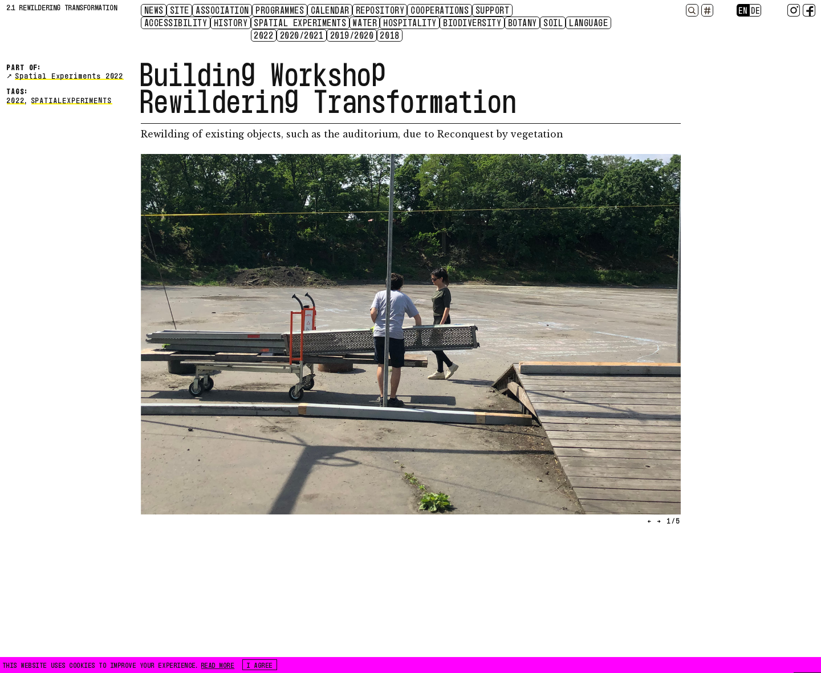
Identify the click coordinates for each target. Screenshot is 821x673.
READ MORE (218, 664)
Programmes (280, 9)
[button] (275, 342)
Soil (553, 22)
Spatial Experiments (300, 22)
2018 (390, 34)
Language (589, 22)
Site (180, 9)
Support (493, 9)
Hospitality (410, 22)
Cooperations (440, 9)
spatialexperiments (71, 99)
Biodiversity (473, 22)
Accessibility (176, 22)
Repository (380, 9)
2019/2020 (353, 34)
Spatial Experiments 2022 (69, 75)
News (154, 9)
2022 (264, 34)
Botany (523, 22)
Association (223, 9)
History (231, 22)
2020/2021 (302, 34)
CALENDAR (330, 9)
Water (365, 22)
